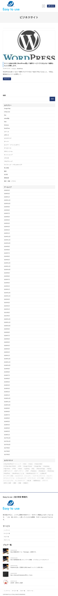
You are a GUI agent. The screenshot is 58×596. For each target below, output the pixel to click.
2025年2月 (7, 230)
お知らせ (6, 135)
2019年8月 (7, 372)
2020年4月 (7, 345)
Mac (5, 115)
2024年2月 (7, 259)
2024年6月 (7, 256)
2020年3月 (7, 349)
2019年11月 (7, 362)
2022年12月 (7, 292)
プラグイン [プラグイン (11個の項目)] (49, 478)
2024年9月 (7, 246)
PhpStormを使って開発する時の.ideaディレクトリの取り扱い (26, 567)
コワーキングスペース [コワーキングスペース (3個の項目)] (39, 476)
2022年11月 (7, 296)
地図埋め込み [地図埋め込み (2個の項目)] (37, 480)
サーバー (6, 141)
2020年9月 (7, 329)
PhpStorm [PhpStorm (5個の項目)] (33, 471)
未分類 (6, 174)
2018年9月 (7, 408)
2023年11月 (7, 266)
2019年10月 (7, 365)
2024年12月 (7, 236)
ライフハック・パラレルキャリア (13, 164)
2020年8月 (7, 332)
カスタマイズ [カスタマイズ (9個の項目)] (19, 476)
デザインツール (8, 151)
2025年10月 (7, 203)
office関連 (6, 118)
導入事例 (6, 168)
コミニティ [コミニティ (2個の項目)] (28, 476)
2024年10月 (7, 243)
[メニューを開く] (43, 6)
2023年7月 (7, 279)
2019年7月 (7, 375)
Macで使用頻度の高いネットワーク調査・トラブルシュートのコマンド (29, 559)
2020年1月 (7, 355)
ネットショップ (8, 154)
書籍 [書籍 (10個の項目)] (15, 483)
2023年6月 (7, 282)
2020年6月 (7, 339)
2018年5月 (7, 421)
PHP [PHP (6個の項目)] (27, 471)
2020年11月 (7, 322)
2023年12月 (7, 263)
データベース (7, 148)
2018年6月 (7, 418)
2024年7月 (7, 253)
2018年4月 (7, 424)
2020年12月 (7, 319)
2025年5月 (7, 220)
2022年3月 (7, 302)
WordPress (20, 68)
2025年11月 (7, 200)
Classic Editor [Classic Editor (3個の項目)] (38, 464)
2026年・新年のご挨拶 (16, 583)
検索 (4, 95)
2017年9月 (7, 448)
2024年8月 (7, 249)
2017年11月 (7, 441)
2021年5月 (7, 315)
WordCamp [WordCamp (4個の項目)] (51, 471)
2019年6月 (7, 378)
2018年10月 (7, 405)
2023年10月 (7, 269)
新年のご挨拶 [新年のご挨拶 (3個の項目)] (7, 483)
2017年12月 (7, 438)
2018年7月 (7, 415)
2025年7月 (7, 213)
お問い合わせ (51, 6)
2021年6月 (7, 312)
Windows (6, 125)
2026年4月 (7, 190)
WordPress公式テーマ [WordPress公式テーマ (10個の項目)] (32, 473)
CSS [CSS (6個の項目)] (20, 466)
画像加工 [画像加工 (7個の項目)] (26, 483)
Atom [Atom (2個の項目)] (25, 464)
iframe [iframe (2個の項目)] (20, 468)
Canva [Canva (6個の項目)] (30, 464)
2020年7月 (7, 335)
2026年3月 (7, 193)
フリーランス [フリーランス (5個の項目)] (32, 478)
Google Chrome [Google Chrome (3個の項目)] (28, 466)
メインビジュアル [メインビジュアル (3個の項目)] (8, 480)
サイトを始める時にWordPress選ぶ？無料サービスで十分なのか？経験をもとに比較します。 (28, 64)
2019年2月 (7, 391)
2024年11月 (7, 240)
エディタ (6, 131)
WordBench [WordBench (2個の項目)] (42, 471)
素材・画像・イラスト (10, 181)
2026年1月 (7, 197)
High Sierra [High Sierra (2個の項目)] (7, 468)
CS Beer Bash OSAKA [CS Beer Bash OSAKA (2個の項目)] (10, 466)
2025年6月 (7, 216)
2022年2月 (7, 306)
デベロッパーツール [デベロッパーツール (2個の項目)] (9, 478)
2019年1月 (7, 395)
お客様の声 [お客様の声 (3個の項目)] (43, 473)
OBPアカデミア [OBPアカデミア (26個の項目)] (8, 471)
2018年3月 (7, 428)
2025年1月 (7, 233)
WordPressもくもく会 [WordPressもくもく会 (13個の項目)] (18, 473)
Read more (7, 78)
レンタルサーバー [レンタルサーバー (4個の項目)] (20, 480)
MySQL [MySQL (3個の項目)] (49, 468)
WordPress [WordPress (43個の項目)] (7, 473)
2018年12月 (7, 398)
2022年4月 (7, 299)
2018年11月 (7, 401)
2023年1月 (7, 289)
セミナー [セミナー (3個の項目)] (50, 476)
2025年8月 (7, 210)
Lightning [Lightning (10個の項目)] (27, 468)
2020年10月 (7, 325)
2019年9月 (7, 368)
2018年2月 (7, 431)
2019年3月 (7, 388)
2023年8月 (7, 276)
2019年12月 (7, 358)
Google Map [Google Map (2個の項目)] (38, 466)
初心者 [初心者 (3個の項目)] (29, 480)
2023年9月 (7, 273)
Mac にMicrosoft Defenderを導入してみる (21, 575)
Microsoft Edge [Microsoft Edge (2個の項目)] (41, 468)
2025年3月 (7, 226)
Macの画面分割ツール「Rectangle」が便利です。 (23, 552)
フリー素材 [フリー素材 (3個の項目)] (41, 478)
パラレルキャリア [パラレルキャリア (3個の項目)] (21, 478)
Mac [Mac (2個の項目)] (33, 468)
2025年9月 (7, 206)
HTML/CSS (7, 112)
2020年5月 (7, 342)
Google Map (7, 108)
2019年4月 (7, 385)
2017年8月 (7, 451)
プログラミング (8, 161)
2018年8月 (7, 411)
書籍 (5, 171)
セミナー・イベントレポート (12, 145)
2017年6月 (7, 454)
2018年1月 (7, 434)
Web (5, 121)
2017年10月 (7, 444)
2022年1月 (7, 309)
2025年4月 (7, 223)
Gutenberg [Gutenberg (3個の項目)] (46, 466)
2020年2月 (7, 352)
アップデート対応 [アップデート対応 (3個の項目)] (8, 476)
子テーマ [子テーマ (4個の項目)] (45, 480)
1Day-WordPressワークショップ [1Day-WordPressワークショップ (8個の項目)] (12, 464)
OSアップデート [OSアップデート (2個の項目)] (19, 471)
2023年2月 (7, 286)
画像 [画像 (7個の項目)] (20, 483)
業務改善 (6, 178)
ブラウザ (6, 158)
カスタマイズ (7, 138)
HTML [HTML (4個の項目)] (14, 468)
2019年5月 (7, 382)
